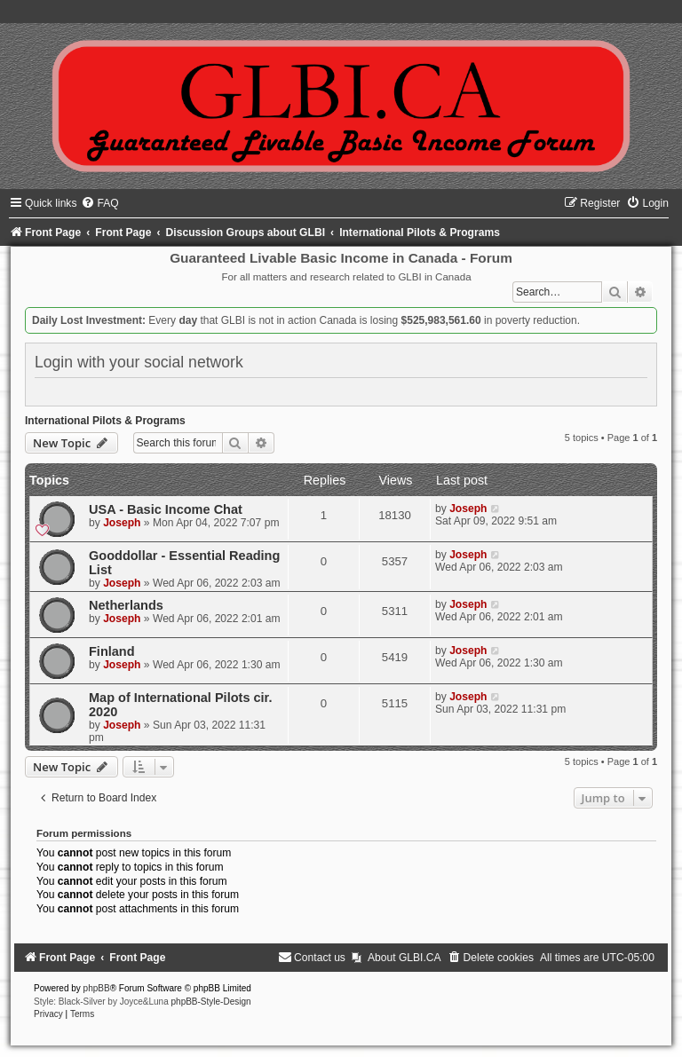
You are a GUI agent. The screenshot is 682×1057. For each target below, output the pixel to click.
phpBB (96, 988)
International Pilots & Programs (105, 420)
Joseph (121, 523)
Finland (112, 651)
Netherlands (126, 605)
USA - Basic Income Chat (165, 509)
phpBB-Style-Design (211, 1001)
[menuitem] (99, 203)
